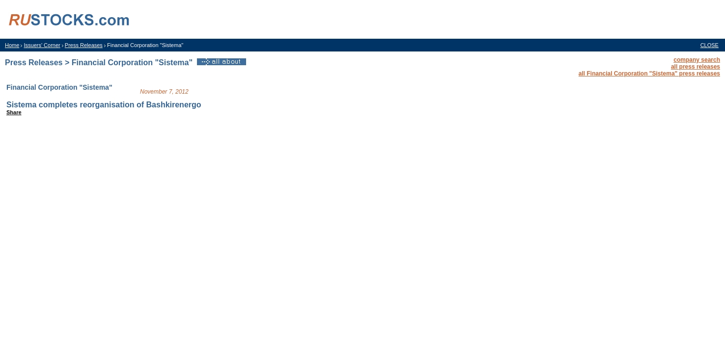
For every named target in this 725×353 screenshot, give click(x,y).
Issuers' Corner (42, 45)
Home (12, 45)
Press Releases (84, 45)
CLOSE (709, 45)
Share (14, 112)
